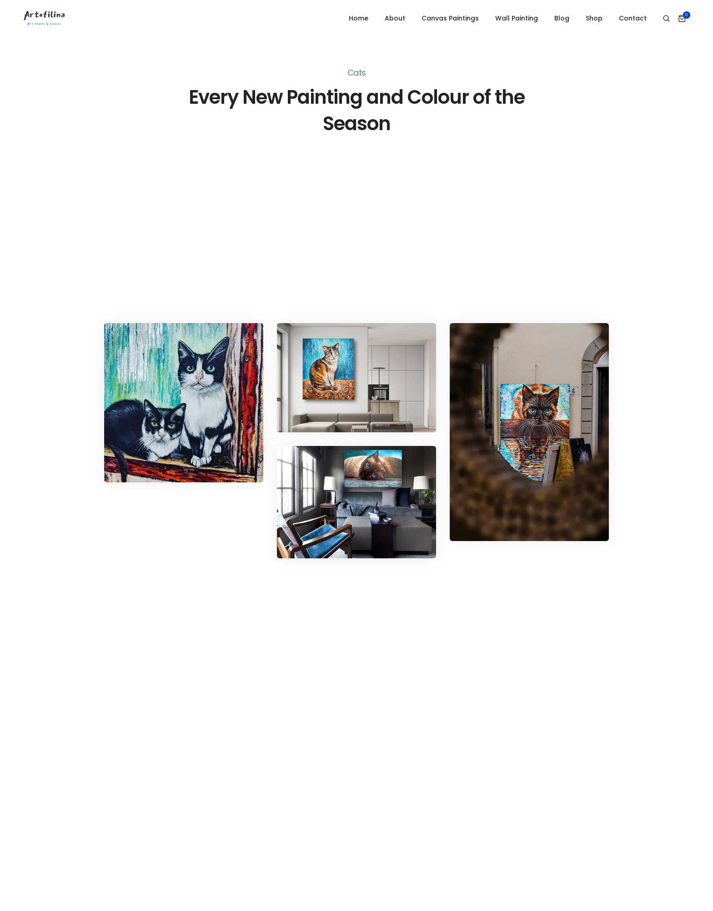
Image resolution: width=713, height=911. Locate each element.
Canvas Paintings (450, 18)
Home (358, 18)
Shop (594, 18)
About (395, 18)
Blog (561, 18)
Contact (633, 18)
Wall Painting (516, 18)
